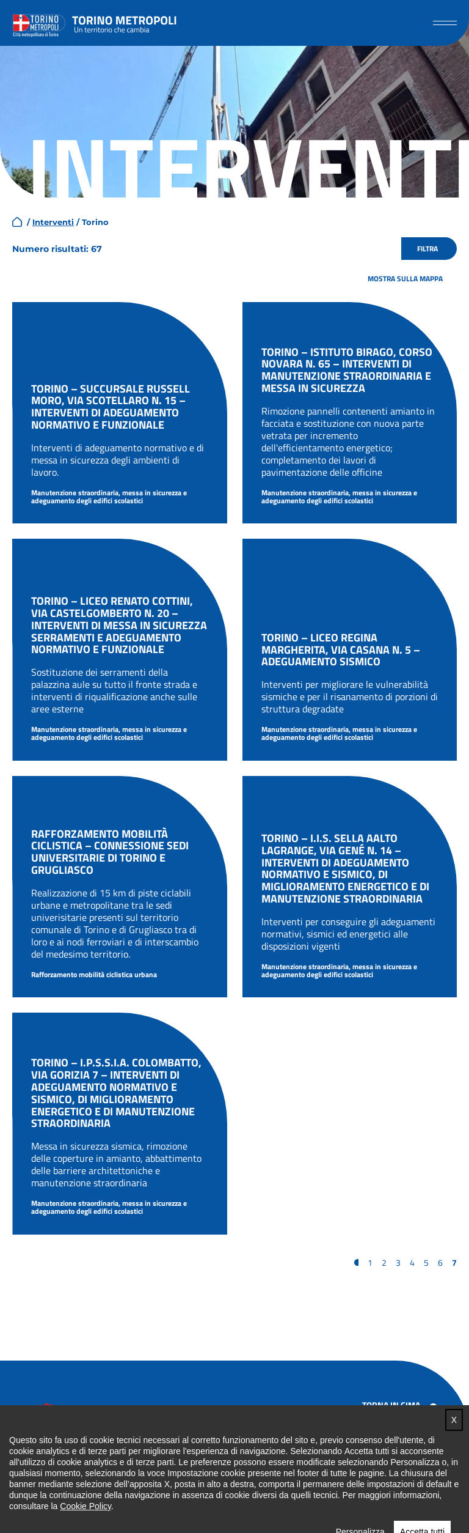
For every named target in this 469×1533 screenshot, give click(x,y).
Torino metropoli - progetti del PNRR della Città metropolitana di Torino (124, 23)
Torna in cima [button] (391, 1404)
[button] (445, 23)
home (17, 222)
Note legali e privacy (403, 1461)
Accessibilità (386, 1444)
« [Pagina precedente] (356, 1262)
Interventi (53, 222)
